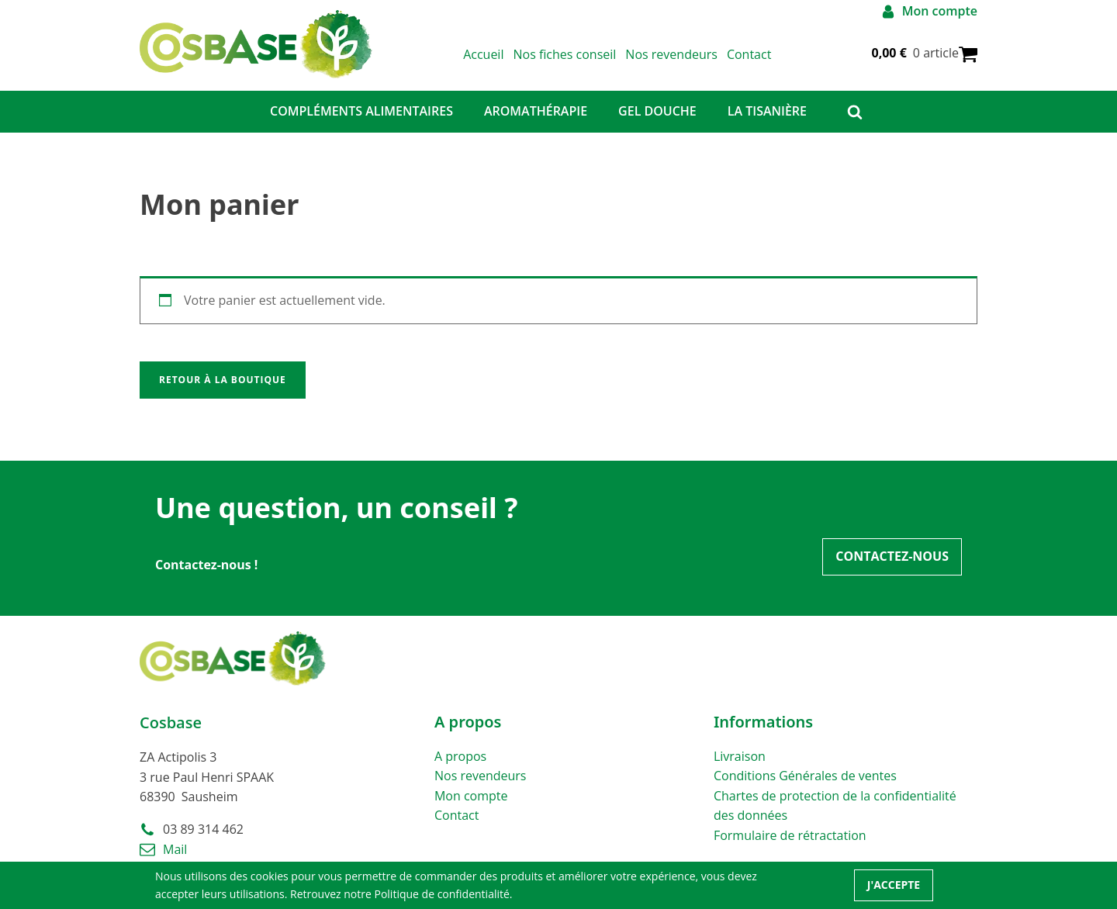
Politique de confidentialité (441, 894)
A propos (460, 756)
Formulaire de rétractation (790, 835)
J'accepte (893, 884)
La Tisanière (767, 110)
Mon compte (471, 795)
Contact (749, 54)
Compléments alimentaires (361, 110)
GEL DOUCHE (657, 110)
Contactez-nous (892, 556)
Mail (175, 849)
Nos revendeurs (671, 54)
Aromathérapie (535, 110)
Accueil (483, 54)
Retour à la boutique (222, 379)
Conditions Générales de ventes (805, 775)
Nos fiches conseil (564, 54)
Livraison (740, 756)
